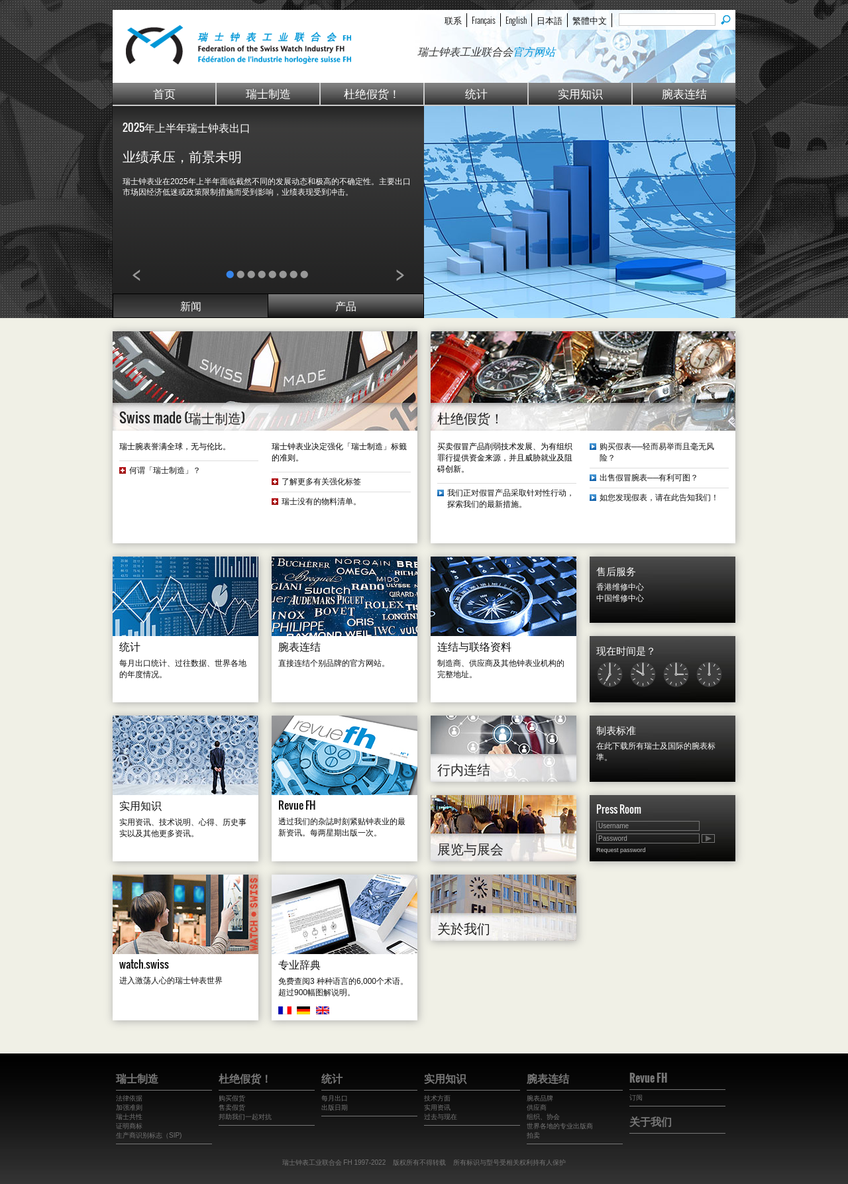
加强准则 (129, 1107)
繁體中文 (589, 20)
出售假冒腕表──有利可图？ (649, 477)
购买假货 (232, 1098)
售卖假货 (232, 1107)
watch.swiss (144, 964)
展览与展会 (470, 848)
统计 (476, 93)
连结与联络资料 (474, 646)
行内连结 (463, 769)
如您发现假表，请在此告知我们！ (659, 497)
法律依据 (129, 1098)
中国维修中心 (620, 598)
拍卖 (533, 1135)
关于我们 (650, 1121)
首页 (164, 93)
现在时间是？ (626, 650)
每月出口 (334, 1098)
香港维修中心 (620, 587)
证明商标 (129, 1126)
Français (484, 20)
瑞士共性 (129, 1116)
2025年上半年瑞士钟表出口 (186, 127)
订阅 (636, 1097)
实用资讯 (437, 1107)
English (516, 20)
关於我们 (463, 928)
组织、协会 (543, 1116)
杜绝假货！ (372, 93)
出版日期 (334, 1107)
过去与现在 (440, 1116)
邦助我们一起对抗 (245, 1116)
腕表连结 (684, 93)
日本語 (549, 20)
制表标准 (616, 729)
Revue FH (297, 805)
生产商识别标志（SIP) (149, 1135)
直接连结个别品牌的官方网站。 (334, 663)
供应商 (537, 1107)
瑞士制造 (268, 93)
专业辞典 (299, 964)
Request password (621, 850)
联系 (453, 20)
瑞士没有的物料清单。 (321, 501)
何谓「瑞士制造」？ (165, 470)
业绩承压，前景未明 (182, 156)
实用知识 (580, 93)
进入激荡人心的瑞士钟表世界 (171, 980)
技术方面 (437, 1098)
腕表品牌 (540, 1098)
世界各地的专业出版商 (560, 1126)
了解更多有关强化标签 (321, 481)
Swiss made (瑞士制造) (182, 417)
